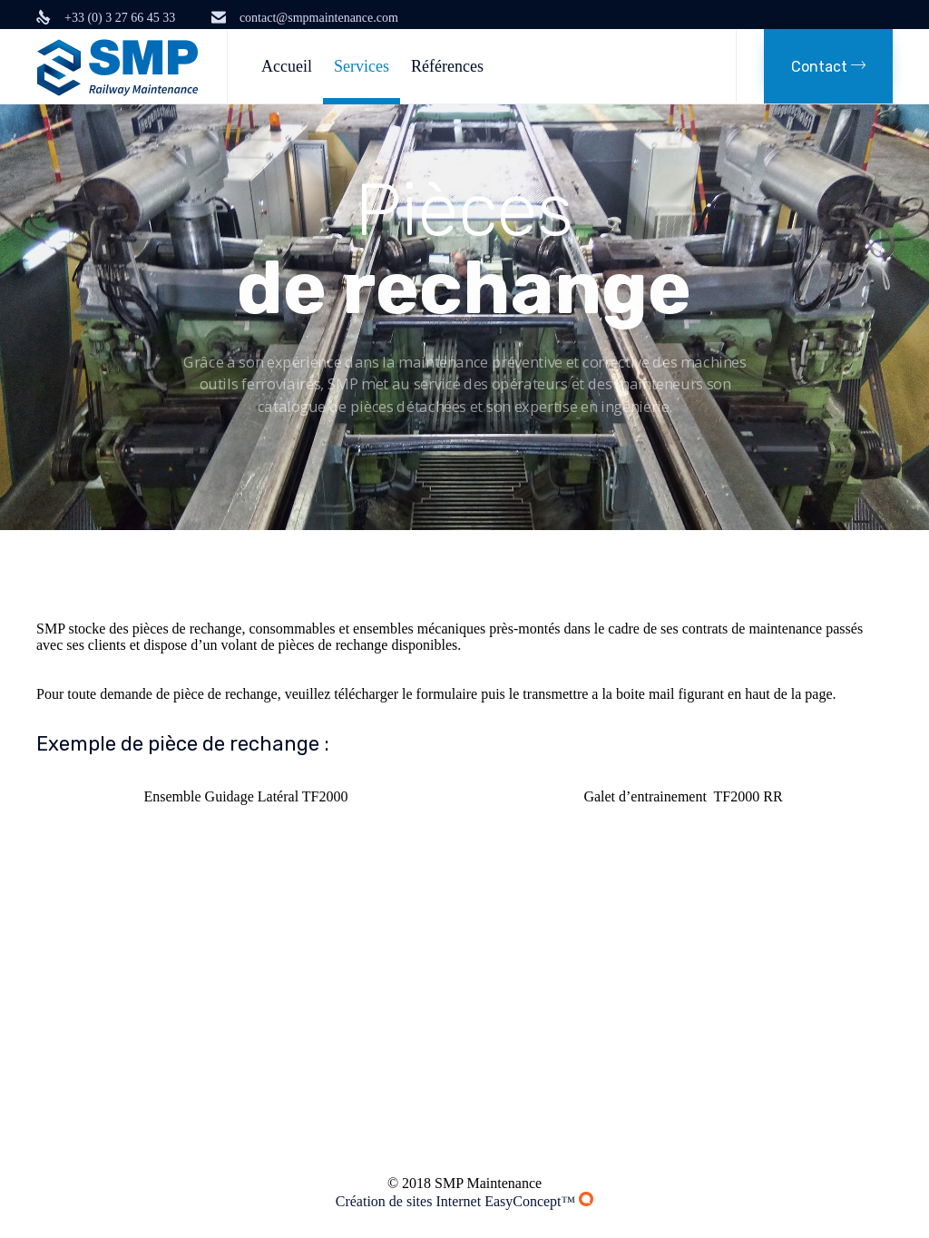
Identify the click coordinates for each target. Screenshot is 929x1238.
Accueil (286, 66)
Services (361, 66)
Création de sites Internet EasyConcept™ (465, 1201)
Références (447, 66)
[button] (828, 66)
